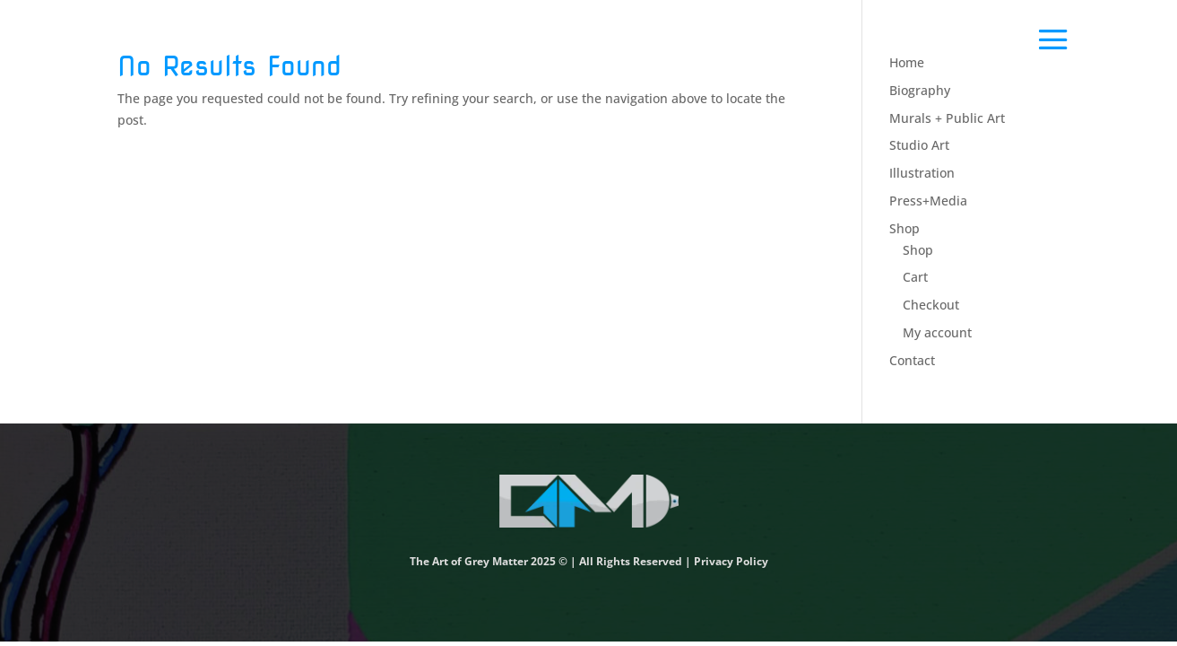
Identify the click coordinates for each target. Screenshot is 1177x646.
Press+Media (928, 200)
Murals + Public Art (947, 118)
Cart (915, 276)
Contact (912, 360)
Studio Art (919, 144)
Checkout (931, 304)
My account (937, 332)
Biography (919, 90)
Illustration (922, 172)
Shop (904, 228)
